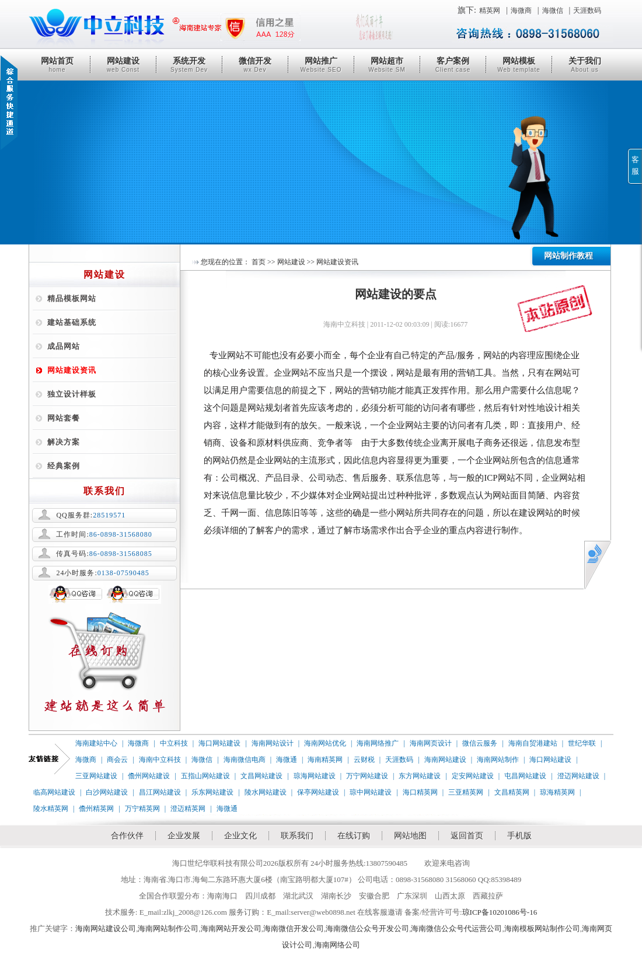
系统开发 (189, 65)
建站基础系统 (71, 322)
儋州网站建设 (149, 776)
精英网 (489, 10)
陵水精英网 (50, 808)
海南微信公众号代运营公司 (456, 928)
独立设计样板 (71, 394)
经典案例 (63, 465)
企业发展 (184, 835)
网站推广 (321, 65)
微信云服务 (479, 743)
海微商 (521, 10)
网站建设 (123, 65)
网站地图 (410, 835)
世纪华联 (582, 743)
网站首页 (57, 65)
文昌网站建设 (261, 776)
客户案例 (453, 65)
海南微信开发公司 (293, 928)
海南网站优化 (325, 743)
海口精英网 (420, 792)
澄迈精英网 (187, 808)
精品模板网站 (71, 298)
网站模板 (519, 65)
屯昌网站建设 (525, 776)
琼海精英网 (557, 792)
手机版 (519, 835)
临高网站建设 (54, 792)
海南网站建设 (445, 759)
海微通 (286, 759)
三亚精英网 (465, 792)
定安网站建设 (473, 776)
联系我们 (297, 835)
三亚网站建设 (96, 776)
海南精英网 (325, 759)
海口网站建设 (219, 743)
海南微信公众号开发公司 (367, 928)
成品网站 (63, 346)
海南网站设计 (273, 743)
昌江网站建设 (160, 792)
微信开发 (255, 65)
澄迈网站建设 (578, 776)
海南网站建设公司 (105, 928)
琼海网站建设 (315, 776)
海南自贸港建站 (532, 743)
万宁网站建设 (367, 776)
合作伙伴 (127, 835)
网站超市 (387, 65)
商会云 (117, 759)
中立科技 (174, 743)
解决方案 (63, 442)
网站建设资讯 (71, 370)
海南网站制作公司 (168, 928)
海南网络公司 (337, 944)
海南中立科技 (160, 759)
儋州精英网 (96, 808)
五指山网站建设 (205, 776)
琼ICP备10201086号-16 (500, 912)
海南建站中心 (96, 743)
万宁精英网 (142, 808)
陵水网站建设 (266, 792)
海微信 (552, 10)
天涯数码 (587, 10)
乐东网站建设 (212, 792)
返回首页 (467, 835)
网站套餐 (63, 418)
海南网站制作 (498, 759)
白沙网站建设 (107, 792)
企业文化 (240, 835)
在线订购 (353, 835)
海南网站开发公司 (231, 928)
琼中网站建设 (371, 792)
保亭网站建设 (318, 792)
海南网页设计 (431, 743)
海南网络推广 (378, 743)
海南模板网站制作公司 (542, 928)
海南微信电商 (245, 759)
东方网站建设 (420, 776)
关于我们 (585, 65)
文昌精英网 (511, 792)
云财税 (364, 759)
